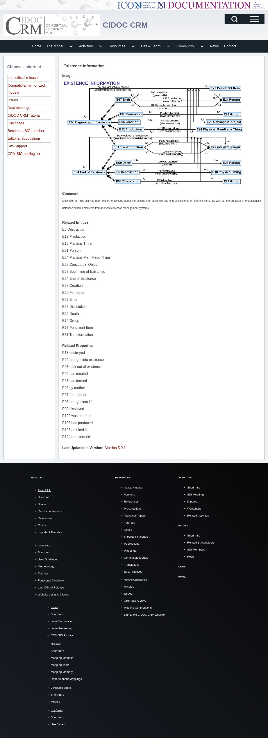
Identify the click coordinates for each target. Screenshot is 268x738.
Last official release (23, 78)
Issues (13, 100)
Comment (70, 193)
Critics (42, 525)
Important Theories (50, 532)
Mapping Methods (62, 658)
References (45, 518)
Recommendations (50, 511)
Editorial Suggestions (24, 138)
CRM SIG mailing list (24, 154)
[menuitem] (36, 46)
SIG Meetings (195, 494)
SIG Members (196, 549)
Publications (131, 543)
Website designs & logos (53, 594)
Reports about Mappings (66, 679)
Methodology (46, 566)
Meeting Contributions (138, 607)
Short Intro (44, 497)
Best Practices (133, 571)
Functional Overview (51, 580)
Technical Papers (135, 515)
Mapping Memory (62, 672)
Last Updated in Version (82, 448)
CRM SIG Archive (62, 635)
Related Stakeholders (200, 542)
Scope (42, 504)
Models (55, 701)
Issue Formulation (62, 621)
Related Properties (77, 346)
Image (67, 76)
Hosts (190, 556)
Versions (129, 494)
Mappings (130, 550)
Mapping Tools (60, 665)
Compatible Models (136, 557)
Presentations (132, 508)
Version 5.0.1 (115, 448)
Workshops (194, 508)
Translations (131, 564)
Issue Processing (62, 628)
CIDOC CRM (125, 25)
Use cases (16, 123)
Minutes (129, 586)
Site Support (17, 146)
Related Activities (198, 515)
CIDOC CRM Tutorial (24, 115)
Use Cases (58, 724)
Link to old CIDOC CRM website (144, 614)
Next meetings (19, 108)
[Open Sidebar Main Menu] (254, 19)
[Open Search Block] (234, 19)
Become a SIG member (26, 131)
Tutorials (43, 573)
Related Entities (75, 222)
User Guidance (47, 559)
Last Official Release (51, 587)
